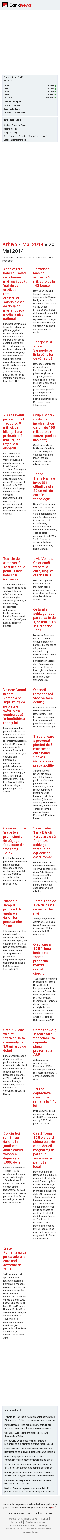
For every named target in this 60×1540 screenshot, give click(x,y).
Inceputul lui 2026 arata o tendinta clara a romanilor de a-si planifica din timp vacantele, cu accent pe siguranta (28, 1442)
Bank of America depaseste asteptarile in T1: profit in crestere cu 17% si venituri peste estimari (29, 1490)
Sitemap (43, 1525)
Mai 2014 (33, 244)
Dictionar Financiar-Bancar (30, 125)
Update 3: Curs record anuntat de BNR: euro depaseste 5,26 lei (26, 1434)
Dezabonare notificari (35, 1522)
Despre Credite (30, 129)
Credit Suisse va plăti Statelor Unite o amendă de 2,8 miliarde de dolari (14, 1040)
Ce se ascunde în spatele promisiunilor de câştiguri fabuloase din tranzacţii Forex (14, 840)
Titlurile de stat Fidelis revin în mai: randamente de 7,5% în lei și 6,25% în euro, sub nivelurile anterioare (29, 1418)
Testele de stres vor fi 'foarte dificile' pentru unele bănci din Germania (14, 569)
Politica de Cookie (14, 1528)
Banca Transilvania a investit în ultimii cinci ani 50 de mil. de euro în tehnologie (44, 486)
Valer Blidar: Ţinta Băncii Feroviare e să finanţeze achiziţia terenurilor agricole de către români (44, 842)
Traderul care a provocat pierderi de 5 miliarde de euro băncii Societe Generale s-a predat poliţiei (44, 751)
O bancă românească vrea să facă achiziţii (43, 696)
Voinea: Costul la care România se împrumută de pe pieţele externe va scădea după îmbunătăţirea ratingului (14, 706)
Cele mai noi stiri (16, 1513)
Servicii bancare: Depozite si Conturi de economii (30, 136)
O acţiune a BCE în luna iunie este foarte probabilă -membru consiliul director (42, 959)
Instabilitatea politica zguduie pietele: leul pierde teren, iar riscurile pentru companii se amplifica (28, 1426)
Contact (44, 1519)
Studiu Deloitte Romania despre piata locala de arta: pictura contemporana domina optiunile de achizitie (28, 1466)
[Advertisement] (30, 42)
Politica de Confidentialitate (38, 1528)
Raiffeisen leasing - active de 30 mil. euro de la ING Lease (44, 277)
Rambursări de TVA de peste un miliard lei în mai (44, 907)
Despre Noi (16, 1522)
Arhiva (9, 244)
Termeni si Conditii (30, 1532)
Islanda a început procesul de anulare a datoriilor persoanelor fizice (12, 913)
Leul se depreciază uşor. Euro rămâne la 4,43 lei (45, 1097)
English (29, 1513)
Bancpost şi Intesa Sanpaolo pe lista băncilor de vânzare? (43, 350)
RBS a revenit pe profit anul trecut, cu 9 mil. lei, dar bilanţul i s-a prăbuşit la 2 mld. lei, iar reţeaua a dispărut (13, 431)
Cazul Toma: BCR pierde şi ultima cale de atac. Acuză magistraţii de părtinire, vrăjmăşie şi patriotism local (44, 1149)
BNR (53, 1507)
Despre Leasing (30, 132)
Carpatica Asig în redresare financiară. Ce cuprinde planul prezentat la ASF (44, 1042)
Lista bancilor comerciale (30, 140)
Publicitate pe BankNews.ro (22, 1525)
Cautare (48, 1513)
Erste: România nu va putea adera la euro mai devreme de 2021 (14, 1258)
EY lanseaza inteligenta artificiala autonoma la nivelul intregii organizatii (27, 1482)
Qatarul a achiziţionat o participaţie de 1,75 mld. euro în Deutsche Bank (44, 619)
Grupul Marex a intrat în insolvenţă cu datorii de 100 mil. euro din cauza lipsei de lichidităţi (44, 427)
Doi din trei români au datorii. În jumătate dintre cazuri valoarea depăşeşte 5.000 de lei (13, 1147)
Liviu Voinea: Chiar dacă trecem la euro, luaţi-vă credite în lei (43, 567)
